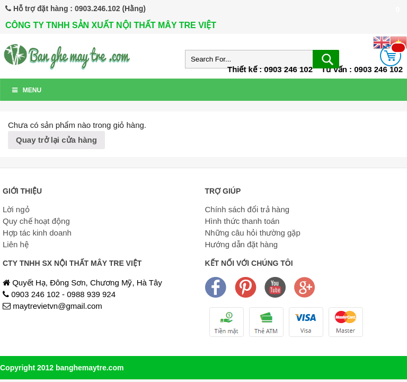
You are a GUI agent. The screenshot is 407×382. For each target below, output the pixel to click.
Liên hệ (16, 244)
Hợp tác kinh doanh (37, 232)
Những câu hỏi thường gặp (252, 232)
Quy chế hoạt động (36, 220)
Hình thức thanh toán (242, 220)
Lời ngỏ (16, 209)
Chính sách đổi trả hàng (247, 209)
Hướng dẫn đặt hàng (241, 244)
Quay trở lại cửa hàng (56, 139)
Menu (26, 90)
